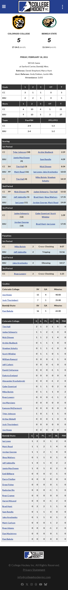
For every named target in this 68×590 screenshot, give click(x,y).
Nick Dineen (45, 166)
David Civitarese (10, 370)
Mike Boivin (41, 177)
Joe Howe (7, 294)
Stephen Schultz (10, 348)
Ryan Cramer (8, 495)
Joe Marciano (8, 402)
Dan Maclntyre (9, 533)
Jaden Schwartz (41, 191)
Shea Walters (51, 197)
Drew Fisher (8, 484)
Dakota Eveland (10, 375)
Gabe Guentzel (42, 213)
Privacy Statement (34, 569)
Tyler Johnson (19, 152)
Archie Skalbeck (45, 152)
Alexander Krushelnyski (13, 381)
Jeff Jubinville (20, 197)
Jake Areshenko (50, 172)
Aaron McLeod (9, 501)
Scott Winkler (9, 354)
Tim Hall (20, 166)
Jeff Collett (7, 364)
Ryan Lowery (20, 273)
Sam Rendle (45, 159)
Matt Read (19, 172)
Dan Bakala (7, 311)
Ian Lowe (37, 172)
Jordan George (40, 202)
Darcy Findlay (8, 479)
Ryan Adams (8, 528)
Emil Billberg (8, 473)
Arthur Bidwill (9, 419)
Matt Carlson (8, 522)
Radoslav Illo (8, 490)
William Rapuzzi (9, 359)
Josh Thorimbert (10, 300)
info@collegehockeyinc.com (34, 577)
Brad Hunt (39, 197)
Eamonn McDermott (12, 408)
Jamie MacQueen (21, 157)
